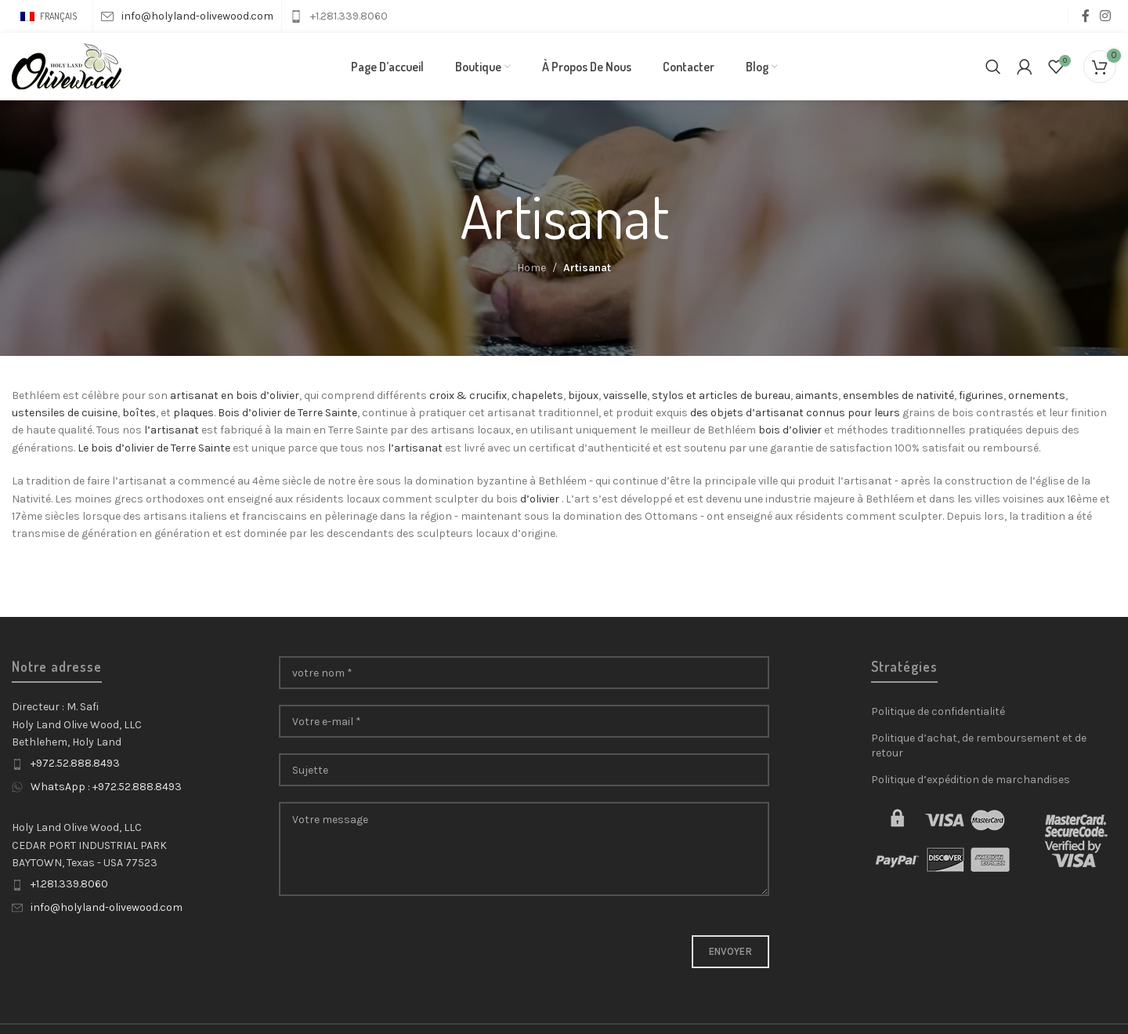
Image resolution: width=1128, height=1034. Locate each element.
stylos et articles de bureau (721, 398)
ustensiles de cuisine (65, 416)
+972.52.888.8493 (75, 767)
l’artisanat (171, 434)
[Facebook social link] (1085, 16)
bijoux (583, 398)
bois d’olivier (790, 434)
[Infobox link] (187, 16)
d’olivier (279, 398)
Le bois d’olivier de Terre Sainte (154, 451)
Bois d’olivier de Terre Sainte (287, 416)
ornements (1036, 398)
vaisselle (625, 398)
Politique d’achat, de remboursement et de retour (978, 749)
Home (531, 271)
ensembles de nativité (898, 398)
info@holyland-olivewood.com (107, 910)
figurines (981, 398)
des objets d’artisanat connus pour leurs (795, 416)
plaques (193, 416)
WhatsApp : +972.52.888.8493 (106, 789)
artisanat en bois (214, 398)
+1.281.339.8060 (69, 887)
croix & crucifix (468, 398)
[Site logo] (66, 67)
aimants (816, 398)
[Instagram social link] (1105, 16)
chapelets (537, 398)
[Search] (993, 68)
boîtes (139, 416)
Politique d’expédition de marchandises (970, 782)
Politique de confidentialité (938, 715)
